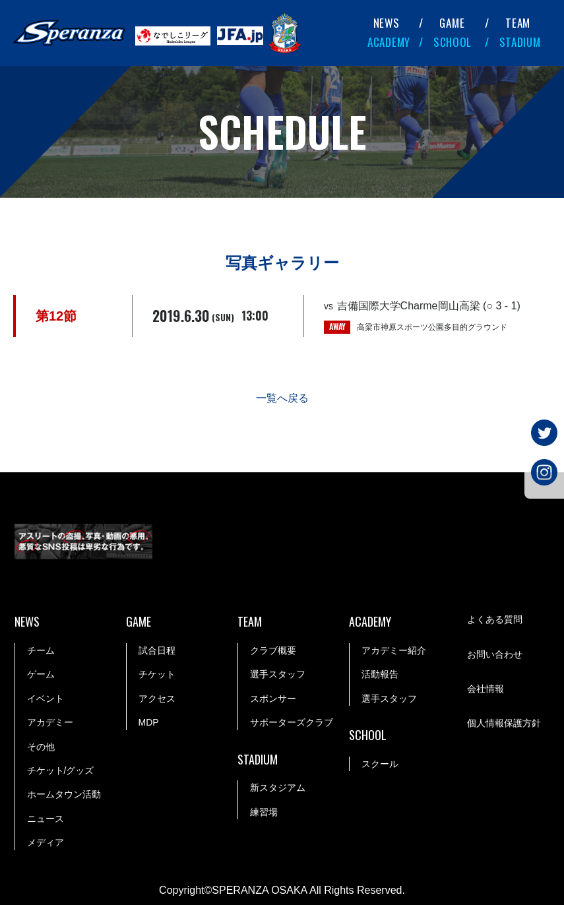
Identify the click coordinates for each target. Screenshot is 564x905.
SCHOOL (452, 42)
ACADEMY (388, 42)
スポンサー (273, 698)
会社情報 (485, 688)
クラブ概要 (273, 650)
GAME (451, 23)
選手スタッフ (277, 675)
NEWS (386, 23)
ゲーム (41, 675)
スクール (379, 764)
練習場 (264, 812)
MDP (149, 722)
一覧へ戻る (282, 398)
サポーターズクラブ (291, 722)
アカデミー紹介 (393, 650)
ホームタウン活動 (64, 795)
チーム (41, 650)
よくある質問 (494, 620)
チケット (157, 675)
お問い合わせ (494, 654)
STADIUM (520, 42)
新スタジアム (277, 788)
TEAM (517, 23)
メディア (45, 842)
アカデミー (50, 722)
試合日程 (157, 650)
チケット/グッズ (60, 770)
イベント (45, 698)
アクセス (157, 698)
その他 (41, 746)
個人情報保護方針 (504, 723)
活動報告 (379, 675)
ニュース (45, 818)
